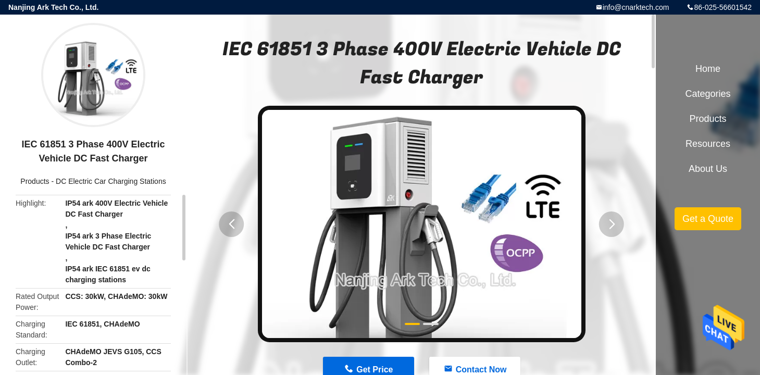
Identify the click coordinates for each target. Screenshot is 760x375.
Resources (708, 144)
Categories (707, 94)
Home (707, 69)
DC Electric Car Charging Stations (111, 181)
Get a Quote (707, 219)
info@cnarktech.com (636, 7)
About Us (708, 169)
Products (34, 181)
